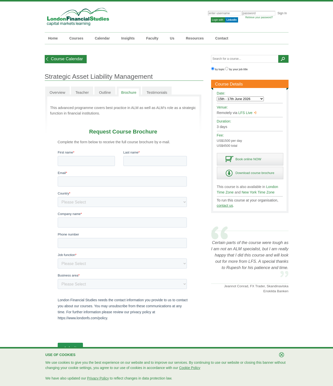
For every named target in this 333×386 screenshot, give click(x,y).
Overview (57, 92)
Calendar (102, 38)
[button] (66, 59)
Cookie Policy (189, 368)
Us (172, 38)
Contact (221, 38)
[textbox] (244, 58)
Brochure (128, 92)
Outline (105, 92)
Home (53, 38)
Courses (76, 38)
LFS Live (247, 113)
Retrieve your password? (259, 17)
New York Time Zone (258, 192)
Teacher (82, 92)
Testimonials (157, 92)
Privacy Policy (98, 378)
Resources (195, 38)
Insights (128, 38)
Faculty (152, 38)
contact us (225, 206)
